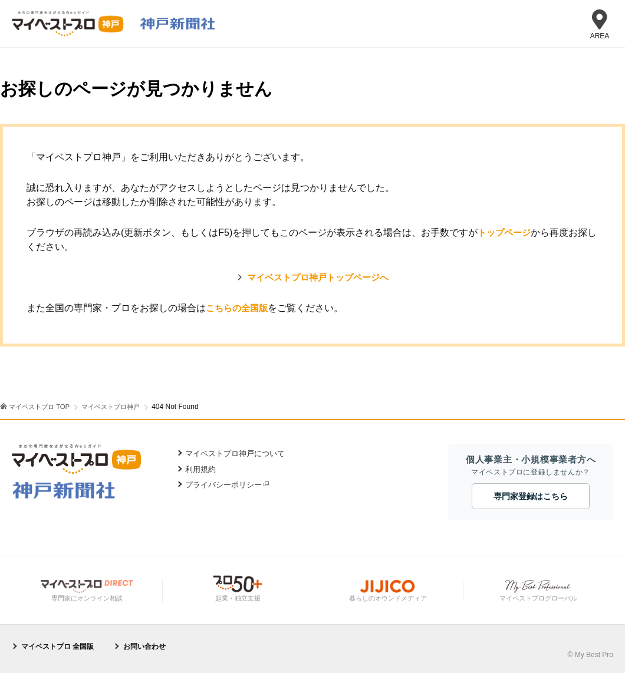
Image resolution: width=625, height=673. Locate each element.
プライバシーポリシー (223, 484)
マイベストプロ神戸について (235, 453)
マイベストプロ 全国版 (57, 646)
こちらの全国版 (239, 308)
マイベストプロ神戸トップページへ (317, 277)
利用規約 (200, 469)
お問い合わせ (144, 646)
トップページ (506, 232)
